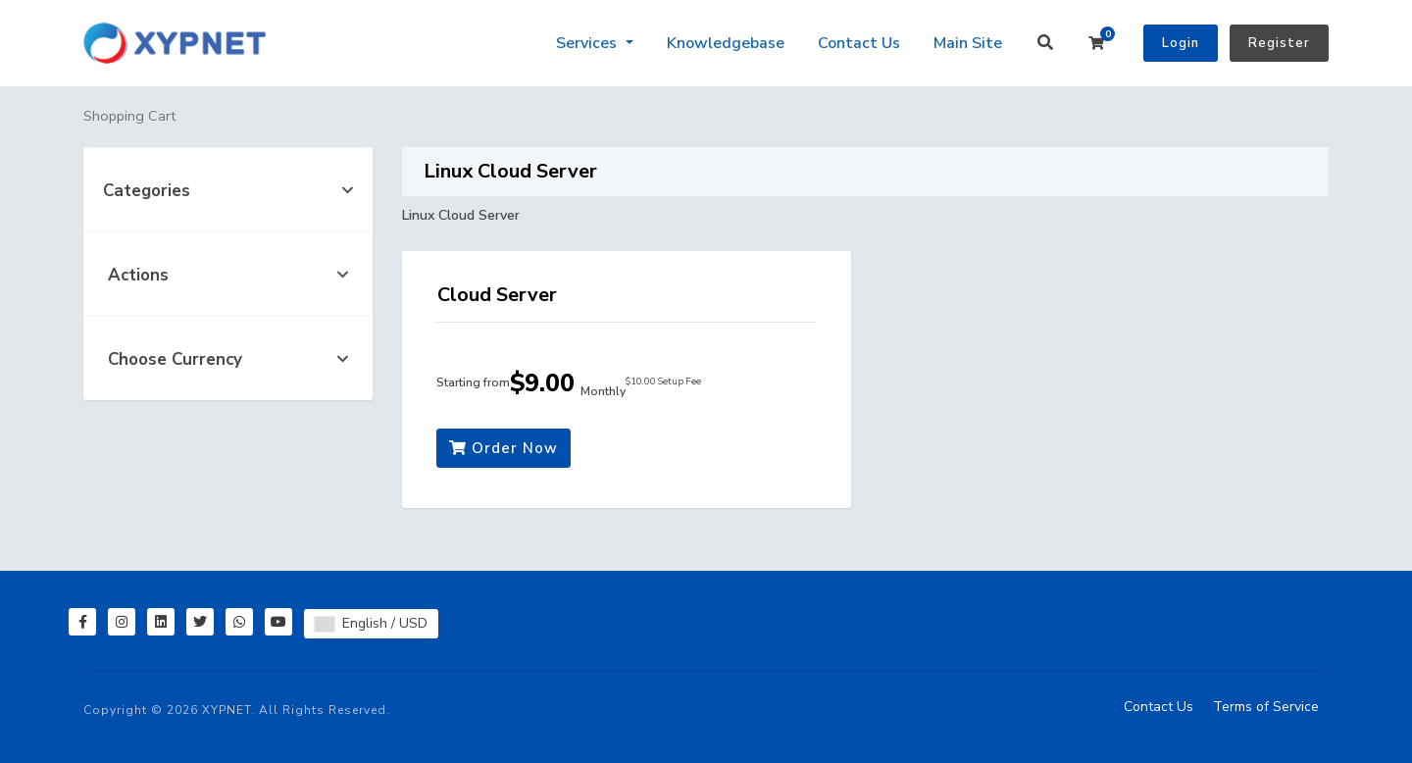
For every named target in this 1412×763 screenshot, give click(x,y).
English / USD (371, 623)
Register (1279, 43)
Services (588, 43)
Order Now (503, 448)
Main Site (967, 43)
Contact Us (859, 43)
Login (1180, 43)
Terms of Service (1266, 706)
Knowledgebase (725, 43)
